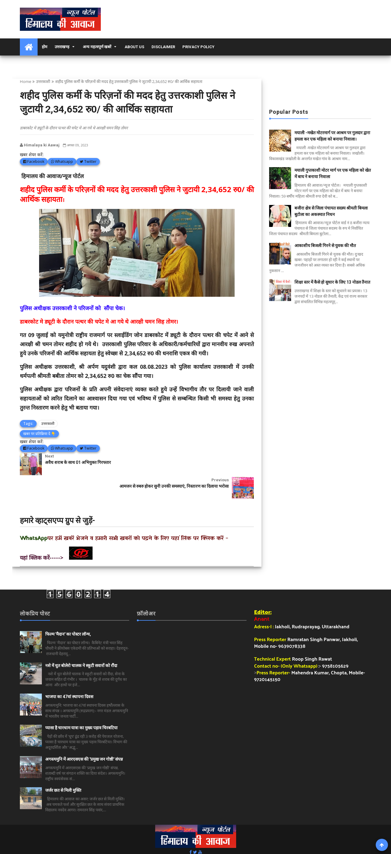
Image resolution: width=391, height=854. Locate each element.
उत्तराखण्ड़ (62, 47)
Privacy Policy (198, 47)
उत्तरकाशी (43, 81)
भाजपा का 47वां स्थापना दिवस (69, 672)
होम (44, 47)
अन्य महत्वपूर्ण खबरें (97, 47)
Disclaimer (163, 47)
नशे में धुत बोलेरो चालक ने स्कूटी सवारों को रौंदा (81, 641)
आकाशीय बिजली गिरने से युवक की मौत (325, 245)
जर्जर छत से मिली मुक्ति (63, 766)
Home (25, 81)
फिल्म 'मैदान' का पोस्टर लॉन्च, (68, 610)
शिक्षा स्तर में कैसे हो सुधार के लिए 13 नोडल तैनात (332, 282)
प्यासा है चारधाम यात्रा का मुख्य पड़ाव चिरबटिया (81, 704)
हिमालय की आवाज (221, 840)
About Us (134, 47)
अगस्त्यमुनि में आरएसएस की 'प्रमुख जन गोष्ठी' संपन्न (84, 735)
